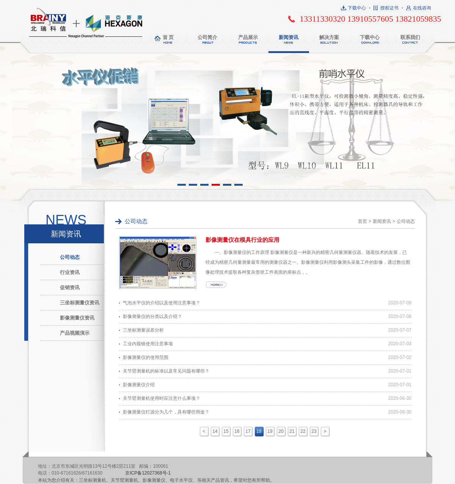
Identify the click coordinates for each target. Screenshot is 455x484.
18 (258, 431)
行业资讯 (70, 272)
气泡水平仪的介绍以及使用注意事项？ (161, 302)
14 (214, 431)
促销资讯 (70, 287)
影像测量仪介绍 (139, 384)
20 (280, 431)
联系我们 (410, 37)
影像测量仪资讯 (77, 318)
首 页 (168, 37)
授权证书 (389, 8)
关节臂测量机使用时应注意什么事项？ (161, 398)
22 (302, 431)
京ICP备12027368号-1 (148, 473)
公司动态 (70, 257)
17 (247, 431)
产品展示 (248, 37)
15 (225, 431)
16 (236, 431)
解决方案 (329, 37)
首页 (362, 221)
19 (269, 431)
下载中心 (357, 8)
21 (291, 431)
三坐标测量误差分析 (143, 330)
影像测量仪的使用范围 (145, 357)
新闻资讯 (288, 37)
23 (313, 431)
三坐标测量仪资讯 (79, 302)
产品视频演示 (74, 333)
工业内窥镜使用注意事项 (148, 343)
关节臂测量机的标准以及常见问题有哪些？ (166, 371)
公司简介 (207, 37)
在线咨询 (422, 8)
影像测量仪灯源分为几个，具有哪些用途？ (166, 412)
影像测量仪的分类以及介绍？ (152, 316)
